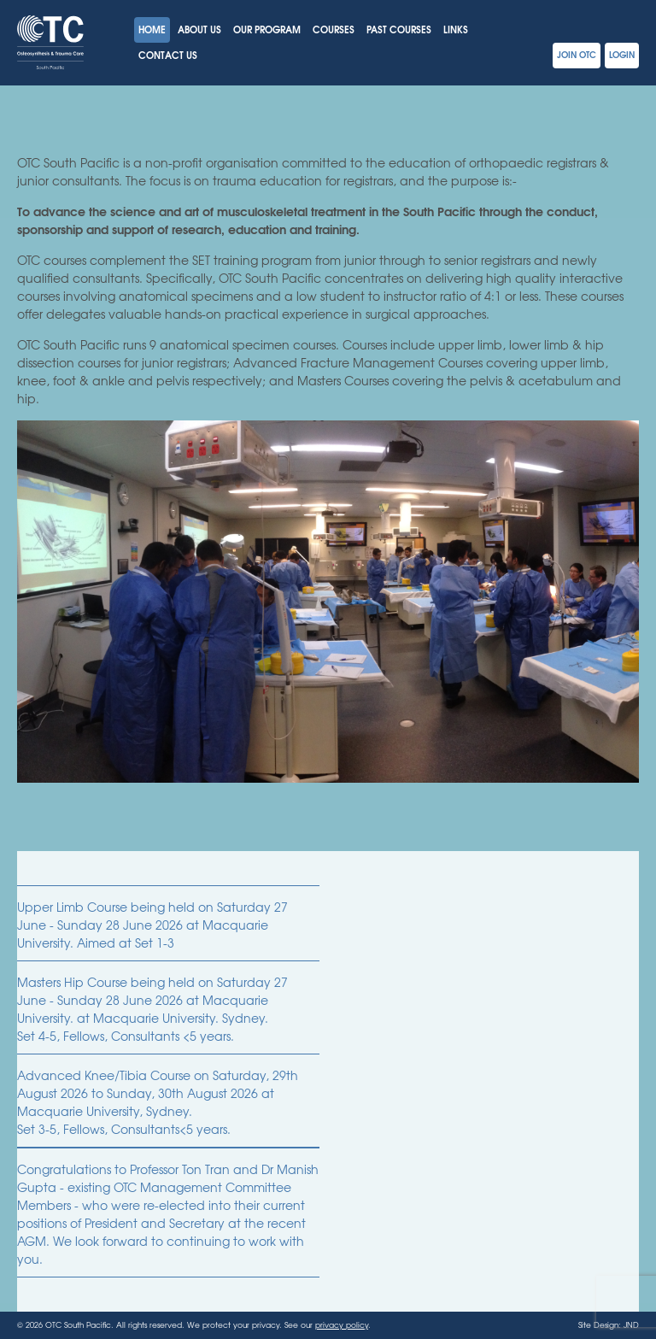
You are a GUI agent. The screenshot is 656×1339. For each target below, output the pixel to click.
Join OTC (576, 54)
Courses (333, 29)
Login (622, 54)
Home (152, 29)
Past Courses (398, 29)
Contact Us (167, 54)
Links (455, 29)
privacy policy (341, 1324)
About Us (199, 29)
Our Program (267, 29)
